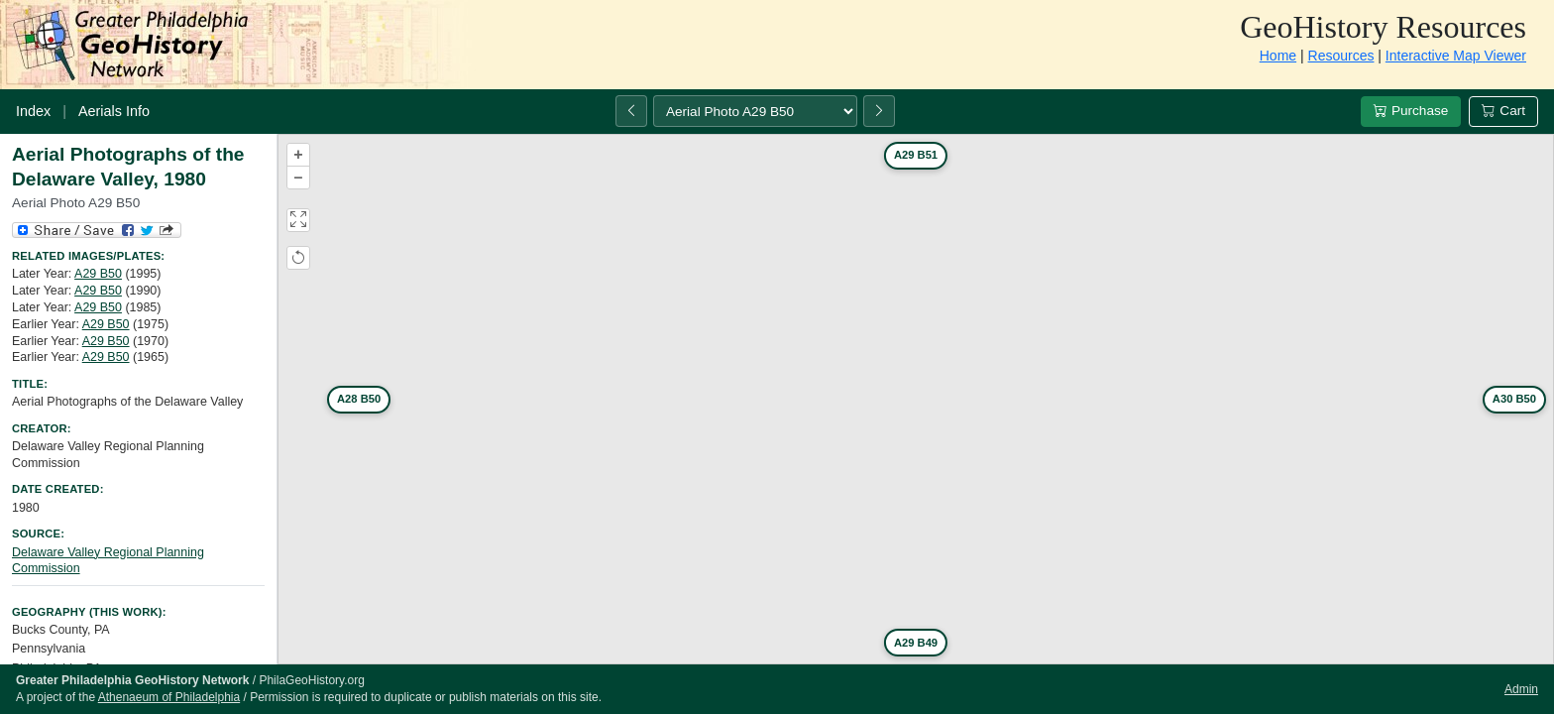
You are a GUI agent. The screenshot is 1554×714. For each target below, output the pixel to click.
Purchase (1411, 110)
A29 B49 (916, 643)
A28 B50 (359, 399)
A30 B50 (1514, 399)
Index (33, 111)
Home (1278, 55)
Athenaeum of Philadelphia (169, 697)
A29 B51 (916, 155)
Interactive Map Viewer (1456, 55)
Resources (1341, 55)
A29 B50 (98, 274)
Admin (1521, 689)
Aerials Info (114, 111)
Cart (1503, 110)
